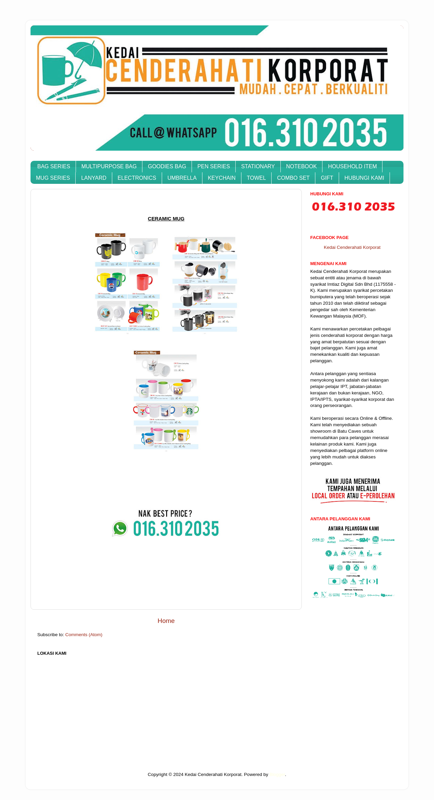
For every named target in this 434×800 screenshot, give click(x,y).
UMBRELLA (182, 178)
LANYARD (93, 178)
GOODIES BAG (167, 166)
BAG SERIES (53, 166)
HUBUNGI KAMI (364, 178)
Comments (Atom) (84, 634)
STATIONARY (258, 166)
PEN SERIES (213, 166)
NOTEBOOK (301, 166)
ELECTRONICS (137, 178)
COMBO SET (293, 178)
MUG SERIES (53, 178)
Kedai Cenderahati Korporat (352, 247)
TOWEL (256, 178)
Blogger (277, 774)
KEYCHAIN (222, 178)
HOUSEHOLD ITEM (352, 166)
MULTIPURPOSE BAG (109, 166)
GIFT (327, 178)
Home (166, 620)
